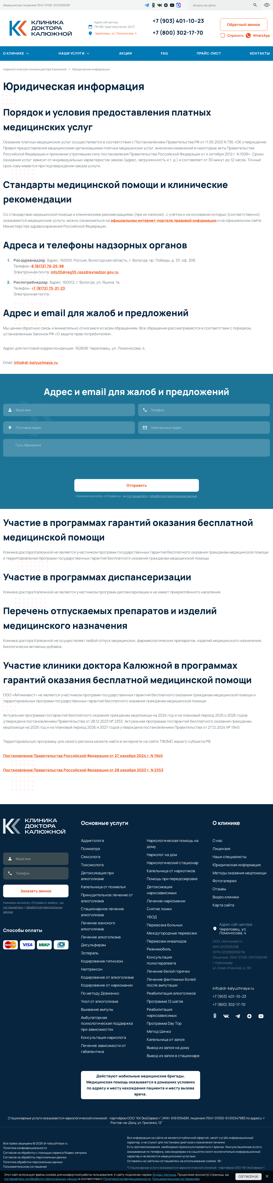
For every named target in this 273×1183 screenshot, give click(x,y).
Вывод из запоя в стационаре (173, 1055)
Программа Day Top (164, 1023)
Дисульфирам (93, 944)
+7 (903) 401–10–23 (178, 20)
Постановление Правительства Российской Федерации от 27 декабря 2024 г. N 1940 (83, 755)
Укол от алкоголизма (99, 1001)
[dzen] (166, 5)
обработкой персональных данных (173, 496)
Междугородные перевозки (172, 933)
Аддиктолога (92, 840)
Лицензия (221, 848)
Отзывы (219, 888)
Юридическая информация (237, 864)
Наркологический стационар (172, 862)
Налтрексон (92, 969)
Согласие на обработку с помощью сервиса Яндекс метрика (45, 1153)
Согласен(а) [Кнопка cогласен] (248, 1176)
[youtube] (172, 5)
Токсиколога (92, 864)
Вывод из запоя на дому (168, 1047)
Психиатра (90, 848)
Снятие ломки (159, 908)
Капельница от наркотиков (171, 870)
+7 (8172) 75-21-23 (48, 288)
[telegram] (146, 5)
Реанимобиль (159, 948)
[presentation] (136, 468)
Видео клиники (226, 896)
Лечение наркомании (166, 900)
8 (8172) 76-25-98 (47, 265)
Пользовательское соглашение (25, 1166)
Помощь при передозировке (172, 878)
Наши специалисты (229, 856)
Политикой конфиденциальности (127, 1179)
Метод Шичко (159, 1031)
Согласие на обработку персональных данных (34, 1157)
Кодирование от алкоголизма (107, 977)
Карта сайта (223, 904)
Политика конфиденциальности (25, 1148)
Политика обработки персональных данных (32, 1162)
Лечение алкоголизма (101, 936)
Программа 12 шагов (165, 1001)
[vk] (159, 5)
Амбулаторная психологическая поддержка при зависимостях (107, 1023)
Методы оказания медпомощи (239, 872)
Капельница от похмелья (103, 886)
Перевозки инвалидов (166, 941)
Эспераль (90, 952)
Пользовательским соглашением (176, 1179)
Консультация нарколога (103, 1037)
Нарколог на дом (162, 854)
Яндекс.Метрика (164, 1175)
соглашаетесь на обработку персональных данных (41, 1179)
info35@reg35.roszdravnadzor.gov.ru (84, 272)
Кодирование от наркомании (107, 985)
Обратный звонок (243, 24)
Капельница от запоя (166, 1039)
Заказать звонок (35, 890)
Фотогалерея (224, 880)
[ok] (153, 5)
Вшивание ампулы (97, 1009)
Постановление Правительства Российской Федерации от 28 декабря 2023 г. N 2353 (83, 769)
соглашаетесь (137, 496)
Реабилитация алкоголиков (171, 993)
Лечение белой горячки (168, 971)
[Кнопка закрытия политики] (267, 1176)
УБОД (152, 916)
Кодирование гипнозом (102, 961)
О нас (218, 840)
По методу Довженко (100, 993)
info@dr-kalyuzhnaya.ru (36, 362)
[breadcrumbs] (34, 69)
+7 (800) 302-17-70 (178, 32)
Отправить (136, 485)
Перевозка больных (164, 924)
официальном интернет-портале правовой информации (164, 220)
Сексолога (90, 856)
